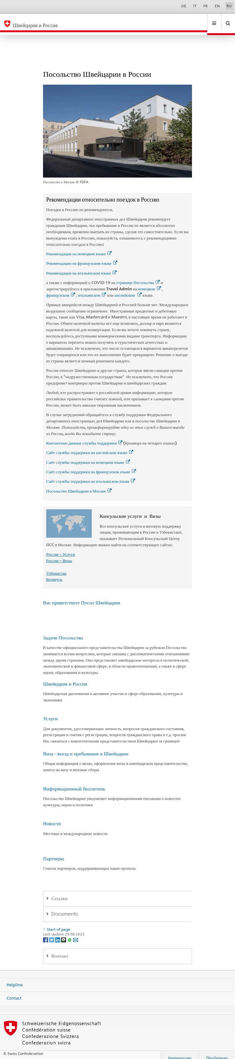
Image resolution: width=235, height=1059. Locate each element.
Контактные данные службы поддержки (84, 437)
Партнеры (53, 853)
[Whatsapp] (70, 933)
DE (183, 5)
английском (128, 289)
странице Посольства (138, 276)
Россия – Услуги (60, 548)
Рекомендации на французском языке (81, 257)
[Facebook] (46, 933)
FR (205, 5)
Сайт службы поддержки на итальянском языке (90, 475)
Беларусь (54, 573)
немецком (149, 282)
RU (229, 5)
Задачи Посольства (63, 632)
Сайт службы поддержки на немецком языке (88, 456)
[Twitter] (52, 933)
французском (60, 289)
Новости (52, 817)
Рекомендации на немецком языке (79, 247)
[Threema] (64, 933)
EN (217, 5)
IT (195, 5)
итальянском (92, 289)
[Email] (75, 933)
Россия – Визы (59, 554)
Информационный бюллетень (74, 783)
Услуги (50, 713)
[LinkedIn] (58, 933)
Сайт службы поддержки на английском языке (89, 446)
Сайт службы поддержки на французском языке (91, 465)
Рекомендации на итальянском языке (81, 266)
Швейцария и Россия (65, 678)
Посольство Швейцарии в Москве (79, 484)
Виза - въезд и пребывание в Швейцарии (85, 748)
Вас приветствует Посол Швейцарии (81, 597)
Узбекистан (56, 567)
